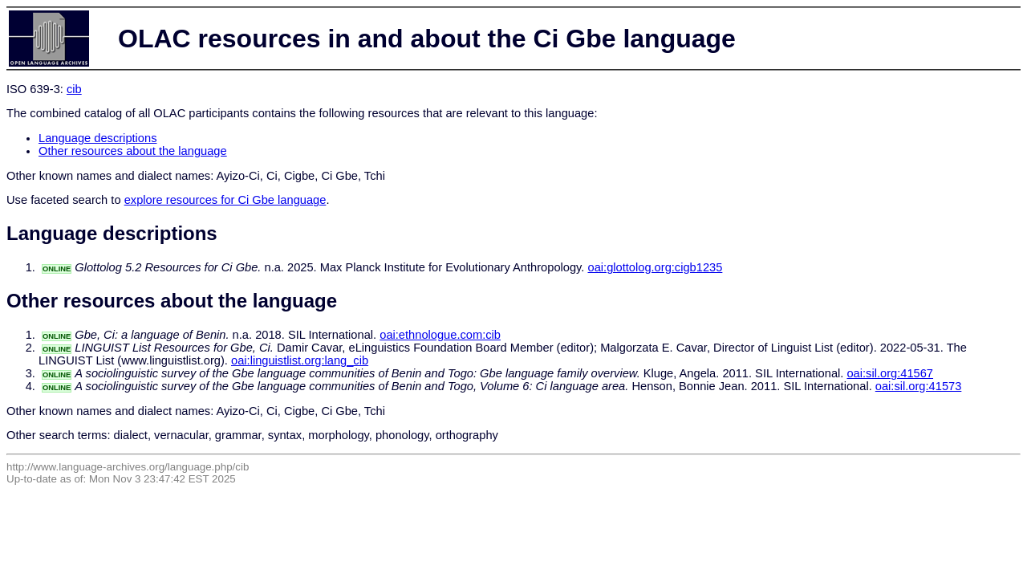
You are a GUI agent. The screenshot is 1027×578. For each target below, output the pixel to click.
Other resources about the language (133, 150)
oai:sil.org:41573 (918, 386)
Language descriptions (98, 138)
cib (74, 89)
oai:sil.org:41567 (889, 373)
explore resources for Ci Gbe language (225, 199)
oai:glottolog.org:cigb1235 (655, 267)
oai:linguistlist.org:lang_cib (299, 360)
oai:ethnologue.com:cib (440, 334)
